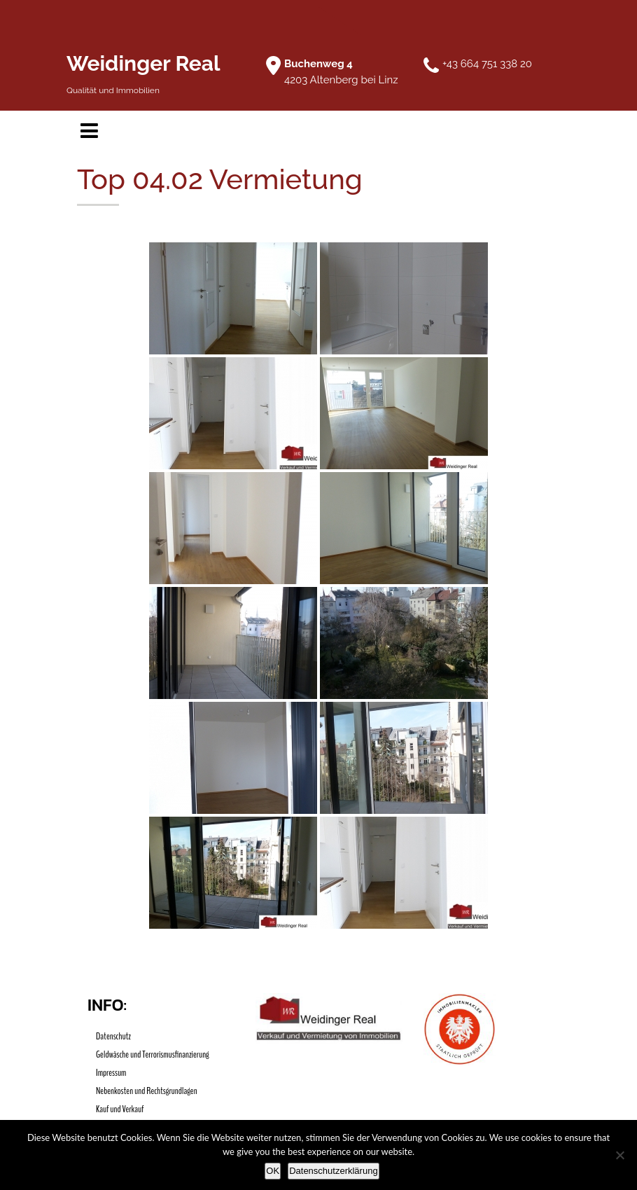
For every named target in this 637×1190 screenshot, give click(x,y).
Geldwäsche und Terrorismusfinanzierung (152, 1054)
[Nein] (619, 1155)
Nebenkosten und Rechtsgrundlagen (146, 1091)
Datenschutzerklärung (333, 1170)
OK (272, 1170)
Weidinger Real (143, 63)
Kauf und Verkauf (120, 1109)
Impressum (111, 1072)
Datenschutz (113, 1036)
